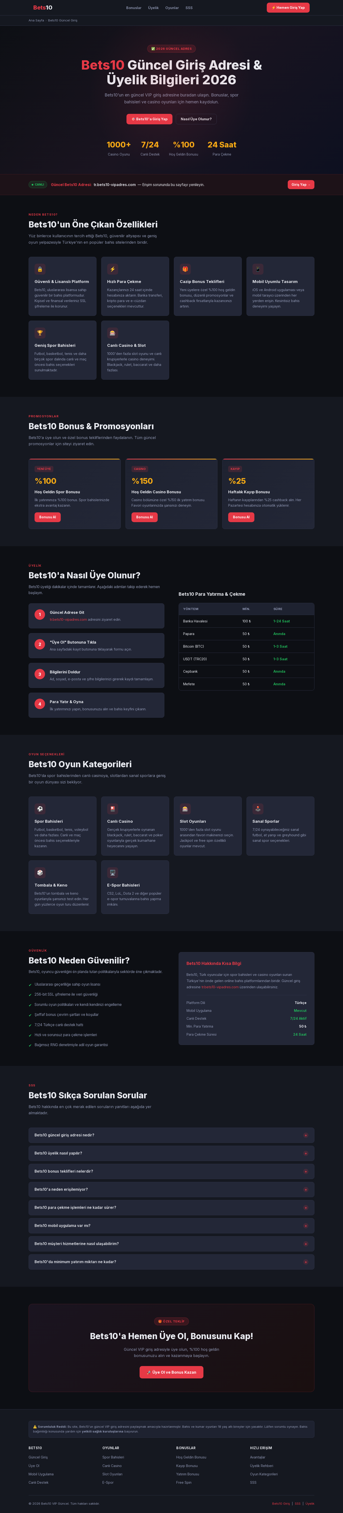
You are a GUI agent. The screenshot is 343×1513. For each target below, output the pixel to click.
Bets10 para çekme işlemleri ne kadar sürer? (171, 1207)
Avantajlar (257, 1457)
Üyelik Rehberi (261, 1466)
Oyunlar (172, 8)
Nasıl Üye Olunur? (196, 119)
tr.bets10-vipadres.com (115, 184)
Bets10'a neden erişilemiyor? (171, 1189)
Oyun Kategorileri (264, 1474)
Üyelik (153, 8)
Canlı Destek (39, 1482)
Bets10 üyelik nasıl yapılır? (171, 1153)
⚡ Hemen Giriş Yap (288, 7)
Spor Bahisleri (113, 1457)
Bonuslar (133, 8)
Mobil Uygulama (41, 1474)
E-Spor (108, 1482)
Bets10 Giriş (281, 1503)
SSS (189, 8)
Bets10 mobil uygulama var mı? (171, 1225)
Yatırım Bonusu (187, 1474)
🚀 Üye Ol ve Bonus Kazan (171, 1372)
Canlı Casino (112, 1466)
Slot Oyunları (112, 1474)
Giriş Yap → (301, 185)
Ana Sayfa (36, 20)
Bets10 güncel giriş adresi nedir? (171, 1135)
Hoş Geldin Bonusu (191, 1457)
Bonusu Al (47, 517)
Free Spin (184, 1482)
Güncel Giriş (38, 1457)
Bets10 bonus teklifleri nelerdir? (171, 1171)
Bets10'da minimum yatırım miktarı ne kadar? (171, 1262)
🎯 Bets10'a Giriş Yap (149, 119)
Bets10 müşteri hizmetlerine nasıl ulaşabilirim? (171, 1243)
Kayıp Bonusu (187, 1466)
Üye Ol (34, 1466)
